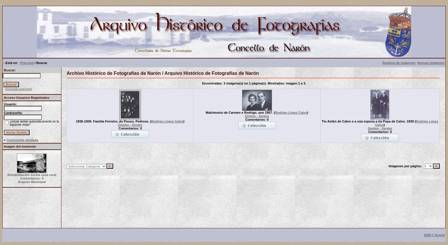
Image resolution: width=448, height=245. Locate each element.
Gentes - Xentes (130, 125)
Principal (27, 63)
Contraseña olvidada (22, 140)
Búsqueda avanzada (18, 89)
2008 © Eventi (434, 235)
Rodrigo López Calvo (167, 121)
